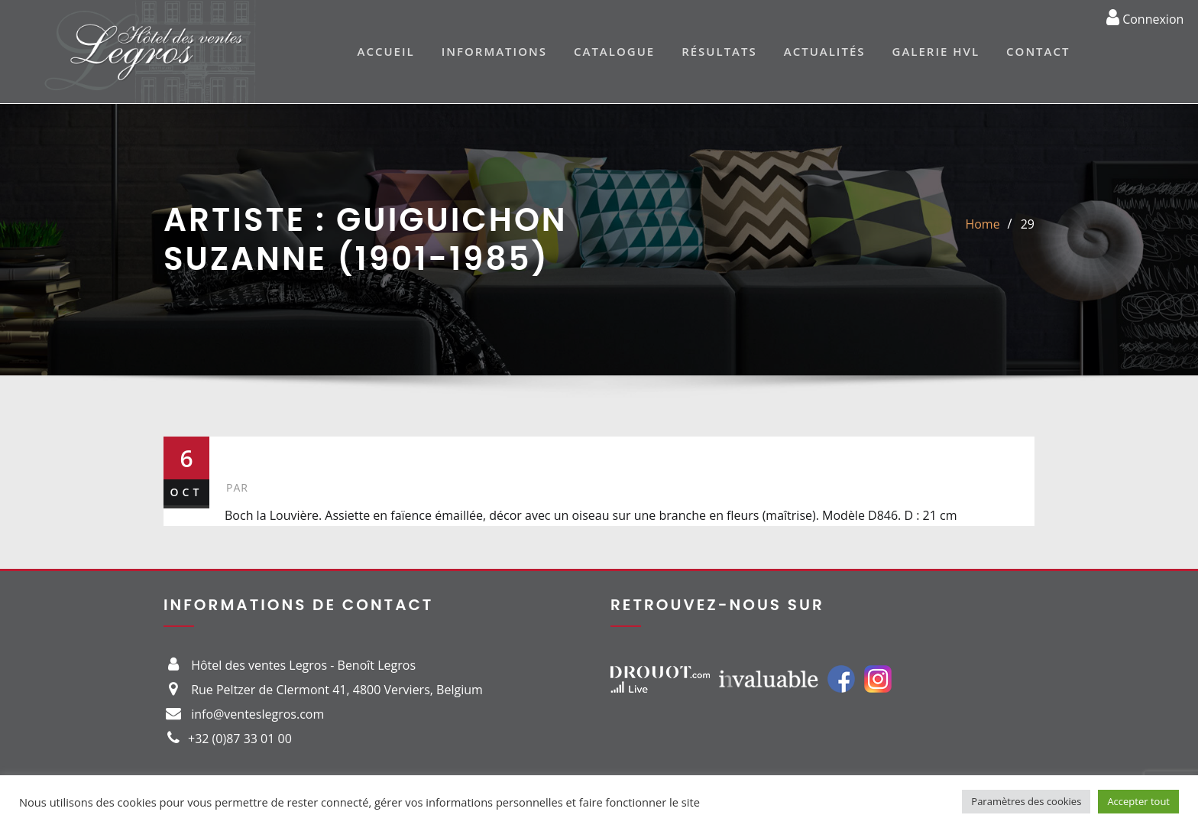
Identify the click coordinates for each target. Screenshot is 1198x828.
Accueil (386, 51)
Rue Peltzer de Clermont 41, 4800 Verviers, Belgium (337, 689)
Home (982, 224)
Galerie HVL (936, 51)
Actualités (825, 51)
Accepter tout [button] (1138, 801)
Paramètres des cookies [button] (1026, 801)
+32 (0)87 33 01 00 (240, 738)
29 (1027, 224)
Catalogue (614, 51)
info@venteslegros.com (257, 714)
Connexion (1144, 17)
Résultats (719, 51)
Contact (1038, 51)
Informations (494, 51)
